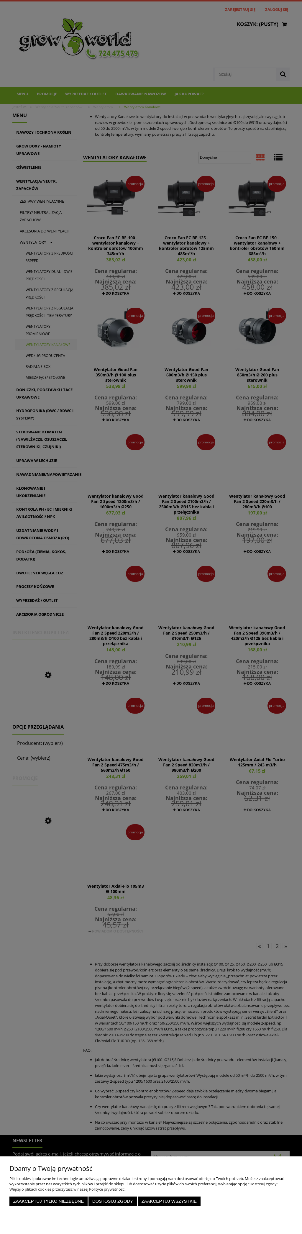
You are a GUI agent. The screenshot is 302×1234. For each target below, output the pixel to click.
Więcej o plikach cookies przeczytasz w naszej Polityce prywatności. (67, 1189)
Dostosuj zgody (112, 1201)
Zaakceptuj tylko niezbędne (48, 1201)
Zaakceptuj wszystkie (169, 1201)
